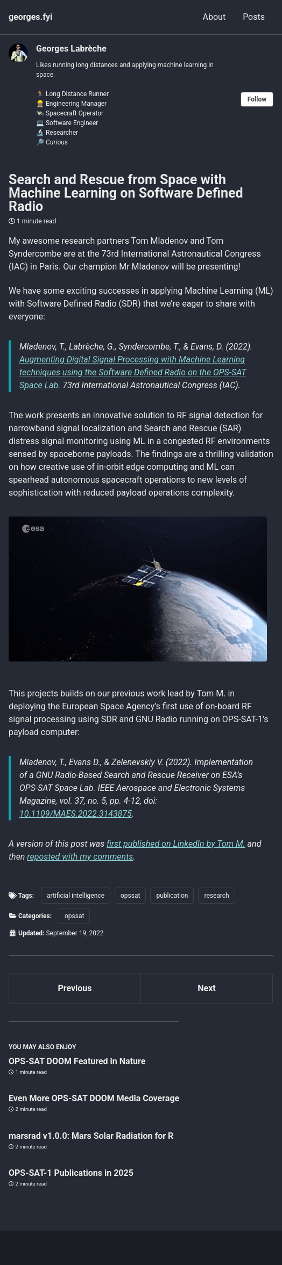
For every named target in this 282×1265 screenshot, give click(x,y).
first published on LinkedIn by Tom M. (176, 844)
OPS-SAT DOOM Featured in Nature (77, 1061)
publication (172, 895)
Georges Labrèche (71, 48)
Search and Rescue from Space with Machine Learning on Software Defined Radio (126, 193)
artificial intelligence (75, 895)
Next (206, 988)
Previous (74, 988)
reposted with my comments (80, 857)
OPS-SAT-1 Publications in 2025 (71, 1173)
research (216, 895)
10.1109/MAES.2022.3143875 (75, 814)
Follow (257, 99)
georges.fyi (30, 17)
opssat (130, 895)
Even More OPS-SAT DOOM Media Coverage (94, 1098)
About (214, 17)
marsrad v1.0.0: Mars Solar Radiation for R (91, 1136)
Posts (254, 17)
